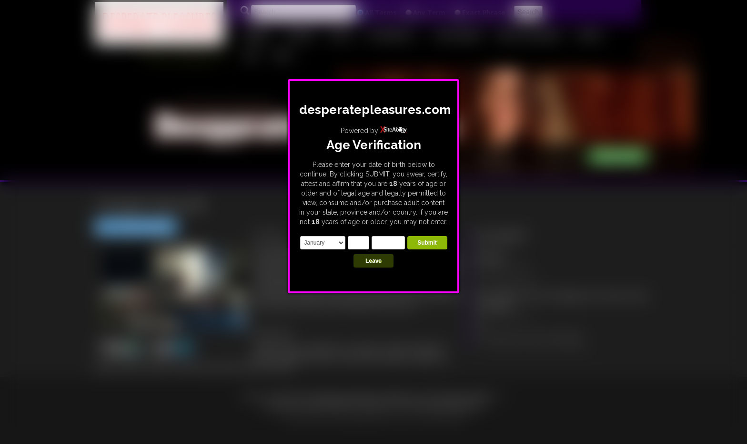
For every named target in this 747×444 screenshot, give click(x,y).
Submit (427, 242)
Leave (373, 261)
